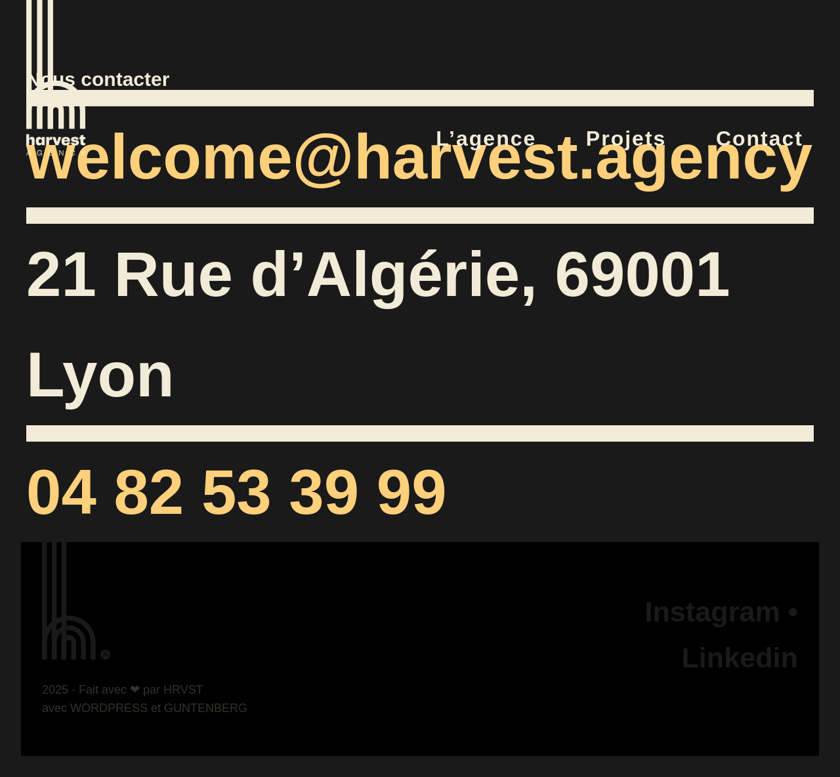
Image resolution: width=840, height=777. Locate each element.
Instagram (712, 611)
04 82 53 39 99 (236, 492)
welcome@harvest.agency (419, 156)
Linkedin (739, 657)
